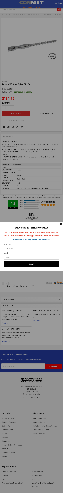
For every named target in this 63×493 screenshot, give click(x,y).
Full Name (7, 244)
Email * (6, 253)
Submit (31, 264)
